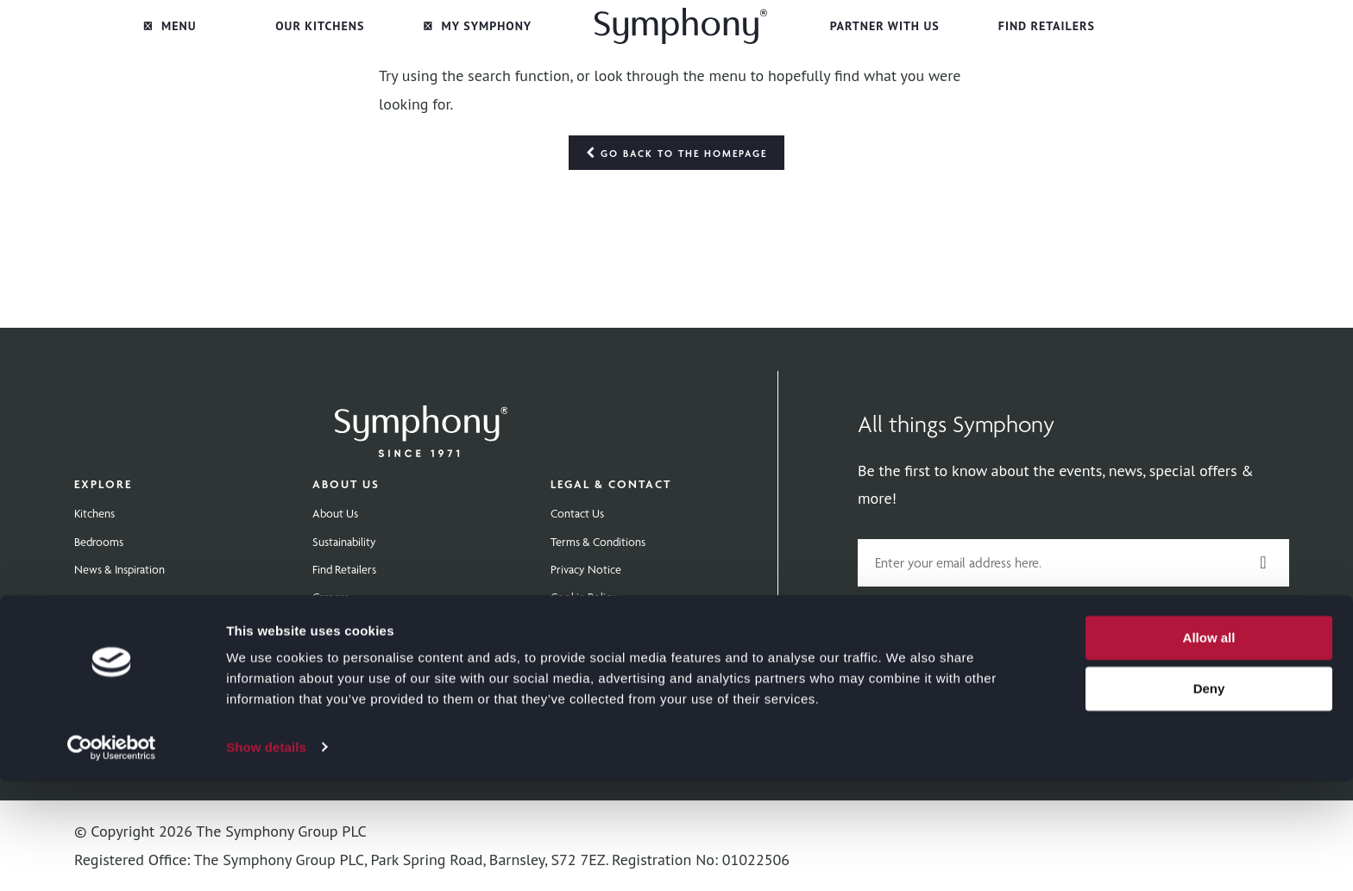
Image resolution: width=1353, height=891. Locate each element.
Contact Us (577, 513)
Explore (103, 484)
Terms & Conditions (598, 542)
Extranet (332, 625)
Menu (170, 26)
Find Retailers (1046, 26)
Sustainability (344, 542)
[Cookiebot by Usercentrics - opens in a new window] (111, 857)
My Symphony (478, 26)
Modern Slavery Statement (616, 653)
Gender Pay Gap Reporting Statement (642, 625)
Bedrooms (98, 542)
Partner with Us (885, 26)
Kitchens (94, 513)
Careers (330, 597)
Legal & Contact (611, 484)
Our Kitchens (319, 26)
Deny (1209, 798)
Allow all (1209, 748)
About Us (346, 484)
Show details (266, 857)
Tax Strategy (580, 681)
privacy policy (1227, 615)
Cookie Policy (584, 597)
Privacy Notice (586, 569)
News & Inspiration (119, 569)
